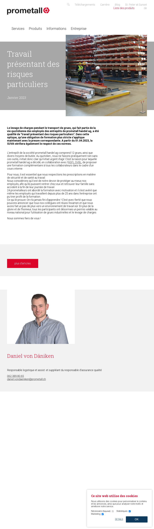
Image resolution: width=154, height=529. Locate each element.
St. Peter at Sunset (136, 4)
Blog (117, 4)
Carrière (105, 4)
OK (137, 519)
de (145, 8)
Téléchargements (85, 4)
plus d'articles (23, 263)
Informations (56, 29)
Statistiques (122, 511)
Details (119, 519)
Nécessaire (101, 511)
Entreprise (78, 29)
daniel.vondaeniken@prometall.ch (26, 379)
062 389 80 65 (15, 376)
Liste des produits (126, 8)
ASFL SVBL (75, 162)
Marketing (95, 514)
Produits (35, 29)
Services (18, 29)
